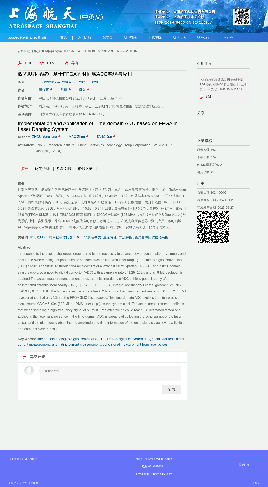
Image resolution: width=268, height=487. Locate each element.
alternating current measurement (76, 344)
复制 (208, 96)
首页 (63, 37)
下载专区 (155, 37)
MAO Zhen (77, 136)
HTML (52, 63)
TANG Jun (104, 136)
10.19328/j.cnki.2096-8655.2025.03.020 (68, 82)
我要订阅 (243, 464)
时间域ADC (38, 237)
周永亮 (44, 90)
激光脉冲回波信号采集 (151, 237)
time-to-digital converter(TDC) (129, 339)
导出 (74, 63)
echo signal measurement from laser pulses (135, 344)
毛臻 (64, 90)
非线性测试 (92, 237)
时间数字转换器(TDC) (65, 237)
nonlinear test (163, 339)
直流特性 (110, 237)
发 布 (171, 389)
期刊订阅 (179, 37)
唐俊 (82, 90)
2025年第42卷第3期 (53, 51)
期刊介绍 (84, 37)
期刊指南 (130, 37)
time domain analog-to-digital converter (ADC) (70, 339)
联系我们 (204, 37)
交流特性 (125, 237)
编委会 (108, 37)
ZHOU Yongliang (44, 136)
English (227, 37)
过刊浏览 (33, 51)
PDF (28, 63)
